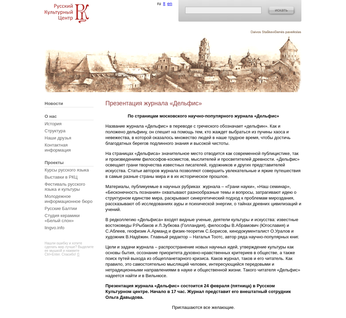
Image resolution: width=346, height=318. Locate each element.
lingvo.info (55, 227)
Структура (55, 130)
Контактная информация (58, 147)
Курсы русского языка (67, 170)
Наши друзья (58, 137)
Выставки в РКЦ (61, 177)
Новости (54, 103)
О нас (51, 116)
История (53, 123)
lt (164, 3)
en (169, 3)
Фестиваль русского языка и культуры (65, 187)
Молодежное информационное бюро (69, 199)
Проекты (54, 162)
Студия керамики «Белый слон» (62, 218)
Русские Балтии (61, 208)
